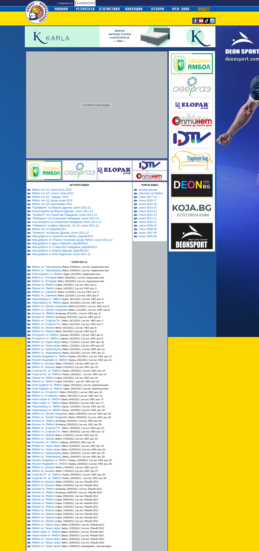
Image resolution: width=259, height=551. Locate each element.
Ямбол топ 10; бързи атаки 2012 (52, 200)
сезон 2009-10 (148, 225)
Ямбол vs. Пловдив (44, 277)
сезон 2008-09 (148, 229)
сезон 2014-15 (148, 207)
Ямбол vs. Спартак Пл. (46, 320)
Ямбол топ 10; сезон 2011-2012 (52, 189)
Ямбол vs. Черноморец (46, 266)
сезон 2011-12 (148, 218)
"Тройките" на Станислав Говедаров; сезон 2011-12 (64, 214)
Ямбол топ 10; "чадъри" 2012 (50, 196)
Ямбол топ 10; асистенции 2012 (52, 204)
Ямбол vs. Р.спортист (45, 392)
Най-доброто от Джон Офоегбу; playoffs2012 (60, 243)
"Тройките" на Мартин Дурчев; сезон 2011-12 (60, 232)
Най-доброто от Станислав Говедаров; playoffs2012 (64, 247)
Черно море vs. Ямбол (46, 399)
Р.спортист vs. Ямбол (45, 334)
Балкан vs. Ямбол (43, 313)
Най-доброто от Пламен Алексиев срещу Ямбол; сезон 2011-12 (72, 239)
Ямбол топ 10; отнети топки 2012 (52, 193)
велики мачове (148, 189)
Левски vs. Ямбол (43, 284)
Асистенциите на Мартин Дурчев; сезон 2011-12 (62, 211)
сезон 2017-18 (148, 196)
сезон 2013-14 (148, 211)
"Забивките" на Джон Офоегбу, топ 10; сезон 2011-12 (65, 225)
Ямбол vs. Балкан (43, 363)
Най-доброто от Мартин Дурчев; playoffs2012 (60, 250)
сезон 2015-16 (148, 204)
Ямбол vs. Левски (43, 327)
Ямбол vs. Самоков (44, 291)
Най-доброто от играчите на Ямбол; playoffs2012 (63, 236)
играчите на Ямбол (151, 193)
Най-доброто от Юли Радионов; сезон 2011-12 (61, 254)
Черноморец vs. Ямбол (46, 299)
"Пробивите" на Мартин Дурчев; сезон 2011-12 (61, 207)
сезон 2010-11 (148, 221)
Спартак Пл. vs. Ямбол (46, 370)
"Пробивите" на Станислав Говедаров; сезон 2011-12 (65, 218)
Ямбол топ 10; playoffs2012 (49, 229)
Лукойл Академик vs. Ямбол (49, 356)
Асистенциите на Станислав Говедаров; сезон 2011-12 (66, 221)
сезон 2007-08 (148, 232)
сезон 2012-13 (148, 214)
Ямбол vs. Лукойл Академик (49, 306)
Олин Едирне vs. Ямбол (47, 274)
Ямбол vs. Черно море (46, 342)
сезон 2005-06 (148, 236)
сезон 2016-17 (148, 200)
